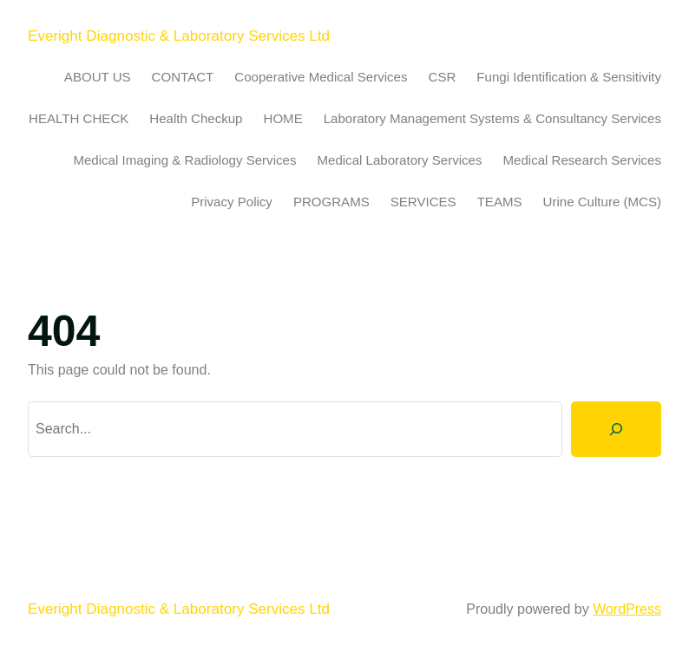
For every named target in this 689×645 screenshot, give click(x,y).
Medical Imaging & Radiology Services (184, 160)
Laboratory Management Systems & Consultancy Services (492, 118)
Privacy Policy (231, 201)
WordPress (627, 609)
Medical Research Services (582, 160)
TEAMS (499, 201)
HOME (283, 118)
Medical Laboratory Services (399, 160)
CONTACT (183, 76)
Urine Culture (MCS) (602, 201)
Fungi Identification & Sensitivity (568, 76)
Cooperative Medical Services (320, 76)
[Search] (616, 429)
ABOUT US (97, 76)
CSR (442, 76)
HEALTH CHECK (78, 118)
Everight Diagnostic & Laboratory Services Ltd (179, 36)
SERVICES (423, 201)
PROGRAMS (331, 201)
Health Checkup (195, 118)
